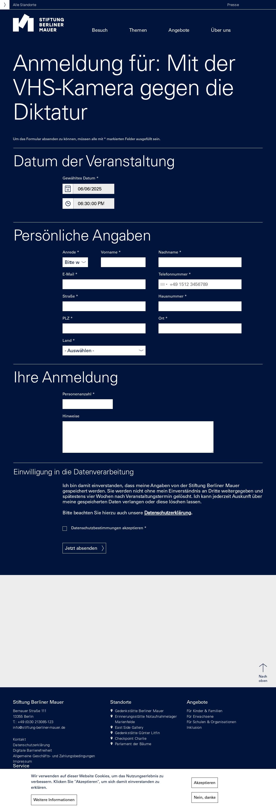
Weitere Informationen (54, 800)
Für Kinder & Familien (204, 710)
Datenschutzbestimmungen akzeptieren (107, 528)
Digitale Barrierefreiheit (32, 750)
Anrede (69, 252)
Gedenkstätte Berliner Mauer (139, 710)
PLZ (66, 318)
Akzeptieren (204, 783)
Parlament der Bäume (133, 743)
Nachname (168, 252)
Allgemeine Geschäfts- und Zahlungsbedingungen (54, 756)
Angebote (178, 30)
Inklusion (194, 727)
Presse (233, 4)
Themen (138, 30)
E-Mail (68, 274)
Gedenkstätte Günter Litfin (137, 732)
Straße (69, 296)
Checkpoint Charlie (130, 738)
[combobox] (164, 284)
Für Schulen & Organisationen (211, 721)
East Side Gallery (129, 727)
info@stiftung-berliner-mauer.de (39, 727)
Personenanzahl (77, 394)
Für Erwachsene (200, 716)
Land (67, 340)
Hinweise (71, 416)
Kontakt (19, 739)
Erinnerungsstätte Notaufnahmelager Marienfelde (146, 719)
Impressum (22, 761)
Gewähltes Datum (79, 178)
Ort (161, 318)
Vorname (109, 252)
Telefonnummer (173, 274)
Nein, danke (205, 798)
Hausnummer (170, 296)
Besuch (100, 30)
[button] (248, 5)
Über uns (221, 30)
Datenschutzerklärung (31, 745)
